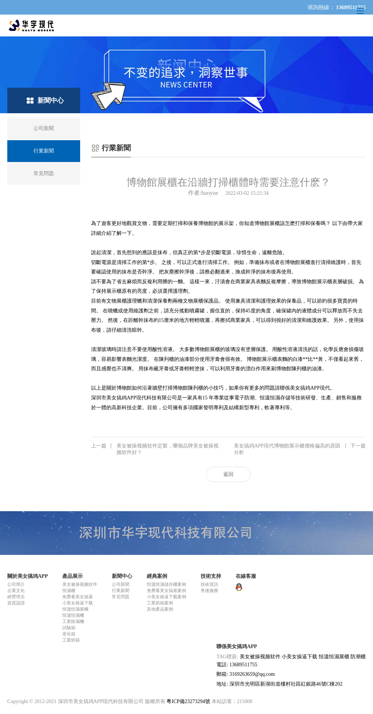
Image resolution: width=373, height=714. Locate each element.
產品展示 (72, 576)
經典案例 (157, 576)
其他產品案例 (160, 609)
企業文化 (16, 590)
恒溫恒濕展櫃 (75, 609)
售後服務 (209, 590)
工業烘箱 (71, 640)
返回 (228, 474)
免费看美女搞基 (77, 596)
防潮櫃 (358, 656)
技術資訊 (209, 584)
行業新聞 (120, 590)
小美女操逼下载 (77, 602)
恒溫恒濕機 (73, 615)
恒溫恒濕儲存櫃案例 (166, 584)
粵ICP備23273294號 (188, 701)
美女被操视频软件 (79, 584)
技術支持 (211, 576)
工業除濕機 (73, 621)
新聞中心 (122, 576)
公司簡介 (16, 584)
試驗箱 (68, 627)
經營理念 (16, 596)
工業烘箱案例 (160, 602)
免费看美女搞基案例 (166, 590)
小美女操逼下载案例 (166, 596)
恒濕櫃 (68, 590)
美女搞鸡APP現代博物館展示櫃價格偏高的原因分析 (300, 449)
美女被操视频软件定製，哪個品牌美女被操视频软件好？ (155, 449)
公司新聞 (120, 584)
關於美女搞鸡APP (27, 576)
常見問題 (120, 596)
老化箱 (68, 633)
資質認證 (16, 602)
